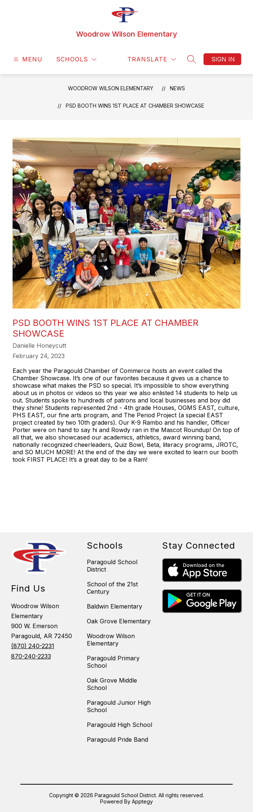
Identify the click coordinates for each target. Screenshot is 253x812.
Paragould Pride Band (117, 739)
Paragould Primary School (113, 661)
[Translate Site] (152, 59)
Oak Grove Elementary (119, 621)
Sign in (223, 59)
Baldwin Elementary (114, 606)
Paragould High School (119, 724)
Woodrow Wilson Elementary (110, 88)
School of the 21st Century (112, 587)
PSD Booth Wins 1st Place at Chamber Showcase (135, 105)
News (177, 88)
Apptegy (142, 801)
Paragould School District (112, 565)
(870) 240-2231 (32, 646)
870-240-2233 (31, 656)
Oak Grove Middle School (112, 684)
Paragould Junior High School (119, 706)
